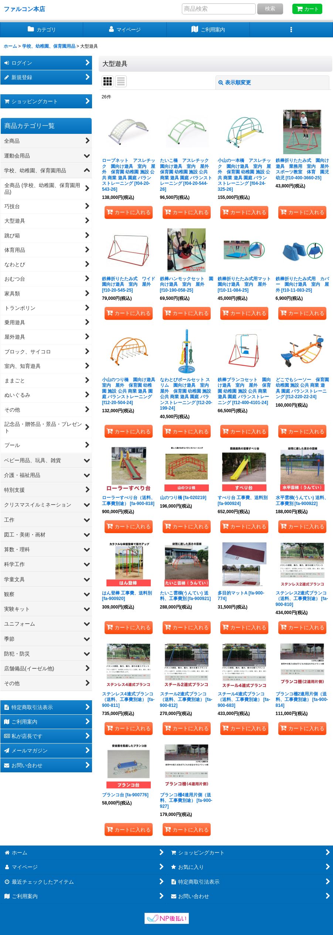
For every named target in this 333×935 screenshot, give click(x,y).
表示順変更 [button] (234, 82)
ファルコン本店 (27, 9)
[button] (291, 29)
